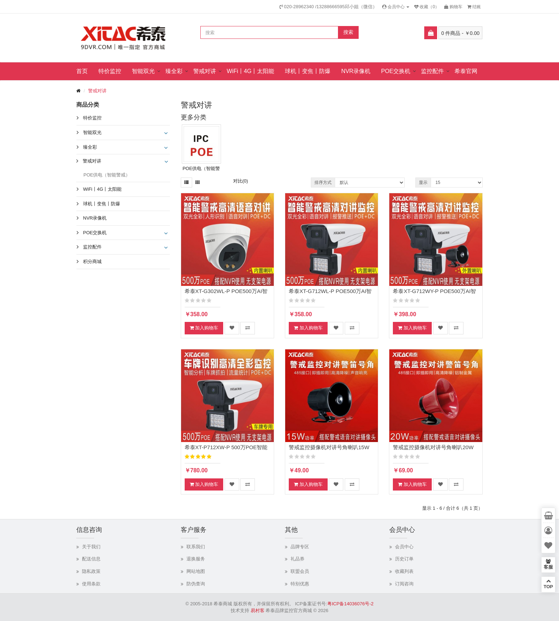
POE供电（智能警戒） (106, 175)
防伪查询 (195, 583)
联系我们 (195, 546)
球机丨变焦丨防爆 (307, 71)
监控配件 (432, 71)
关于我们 (91, 546)
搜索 (348, 32)
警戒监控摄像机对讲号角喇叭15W (329, 447)
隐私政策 (91, 571)
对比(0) (240, 181)
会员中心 (404, 546)
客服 (548, 564)
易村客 (258, 610)
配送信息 (91, 558)
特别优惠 (300, 583)
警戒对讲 (204, 71)
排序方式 (323, 182)
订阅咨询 (404, 583)
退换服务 (195, 558)
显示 (423, 182)
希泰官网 (466, 71)
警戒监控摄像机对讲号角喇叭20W (433, 447)
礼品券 (297, 558)
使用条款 (91, 583)
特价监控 (109, 71)
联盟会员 (300, 571)
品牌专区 (300, 546)
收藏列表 (404, 571)
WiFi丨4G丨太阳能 (250, 71)
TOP (548, 584)
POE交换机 (395, 71)
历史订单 (404, 558)
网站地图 (195, 571)
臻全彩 (174, 71)
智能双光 (143, 71)
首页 (82, 71)
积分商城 (92, 261)
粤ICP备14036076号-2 (350, 603)
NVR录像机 (355, 71)
